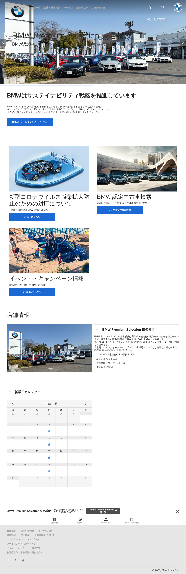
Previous (3, 42)
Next (183, 42)
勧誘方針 (36, 548)
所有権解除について (44, 535)
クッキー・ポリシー (17, 548)
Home (8, 7)
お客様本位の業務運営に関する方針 (25, 552)
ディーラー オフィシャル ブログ (23, 539)
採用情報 (25, 535)
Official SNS (98, 7)
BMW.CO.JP (45, 530)
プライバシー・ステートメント (22, 543)
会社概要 (11, 530)
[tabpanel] (93, 42)
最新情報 (11, 535)
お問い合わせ (27, 530)
